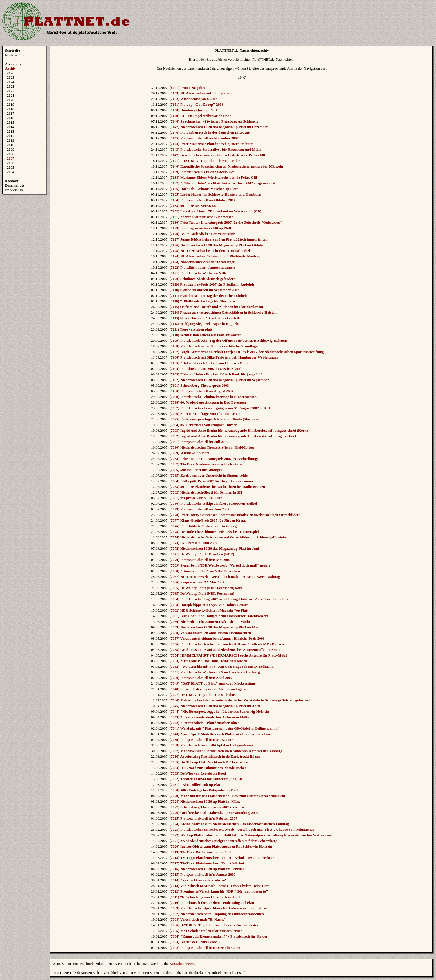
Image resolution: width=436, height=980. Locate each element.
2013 (10, 131)
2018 (10, 109)
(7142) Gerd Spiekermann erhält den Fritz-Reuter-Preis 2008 (217, 155)
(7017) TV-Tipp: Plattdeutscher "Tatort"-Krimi (207, 863)
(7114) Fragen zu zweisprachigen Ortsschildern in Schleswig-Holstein (223, 312)
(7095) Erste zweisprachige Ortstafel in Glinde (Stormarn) (215, 419)
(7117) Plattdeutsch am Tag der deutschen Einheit (208, 295)
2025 (10, 77)
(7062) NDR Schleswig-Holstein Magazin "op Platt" (210, 610)
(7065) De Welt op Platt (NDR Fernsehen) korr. (206, 588)
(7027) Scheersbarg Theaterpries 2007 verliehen (207, 807)
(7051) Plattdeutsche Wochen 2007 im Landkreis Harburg (215, 672)
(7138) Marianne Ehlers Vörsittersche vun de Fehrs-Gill (213, 177)
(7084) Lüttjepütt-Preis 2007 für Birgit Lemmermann (211, 481)
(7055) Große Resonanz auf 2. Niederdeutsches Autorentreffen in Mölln (225, 650)
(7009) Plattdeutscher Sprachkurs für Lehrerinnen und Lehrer (218, 908)
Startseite (12, 50)
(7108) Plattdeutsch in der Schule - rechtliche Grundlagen (214, 346)
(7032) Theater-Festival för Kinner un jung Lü (206, 779)
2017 (10, 113)
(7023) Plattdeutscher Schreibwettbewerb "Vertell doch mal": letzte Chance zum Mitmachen (242, 829)
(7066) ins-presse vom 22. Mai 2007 (197, 582)
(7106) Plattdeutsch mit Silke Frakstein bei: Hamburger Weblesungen (224, 357)
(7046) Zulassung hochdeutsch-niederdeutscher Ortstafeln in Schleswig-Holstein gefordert (240, 700)
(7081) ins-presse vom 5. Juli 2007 (196, 498)
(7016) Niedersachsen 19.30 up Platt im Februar (207, 869)
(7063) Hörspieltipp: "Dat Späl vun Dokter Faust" (209, 605)
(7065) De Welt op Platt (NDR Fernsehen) (202, 593)
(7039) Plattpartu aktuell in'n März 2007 (201, 739)
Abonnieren (14, 64)
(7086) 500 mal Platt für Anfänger (196, 470)
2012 (10, 136)
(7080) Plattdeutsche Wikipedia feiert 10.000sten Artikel (213, 503)
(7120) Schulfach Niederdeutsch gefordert (202, 279)
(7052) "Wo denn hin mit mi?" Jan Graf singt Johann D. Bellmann (222, 666)
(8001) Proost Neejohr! (187, 87)
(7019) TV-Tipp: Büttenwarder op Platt (200, 852)
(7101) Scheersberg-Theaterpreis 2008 (199, 385)
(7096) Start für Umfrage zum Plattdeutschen (205, 413)
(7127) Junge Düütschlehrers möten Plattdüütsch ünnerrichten (219, 239)
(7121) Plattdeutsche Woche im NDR (198, 273)
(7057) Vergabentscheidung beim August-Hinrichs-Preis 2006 (217, 638)
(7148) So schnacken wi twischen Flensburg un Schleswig (214, 121)
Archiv (10, 68)
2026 (10, 73)
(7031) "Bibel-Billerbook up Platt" (197, 784)
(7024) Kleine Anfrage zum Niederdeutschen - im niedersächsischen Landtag (229, 824)
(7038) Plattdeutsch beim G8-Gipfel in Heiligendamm (211, 745)
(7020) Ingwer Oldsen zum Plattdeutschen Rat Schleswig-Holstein (221, 846)
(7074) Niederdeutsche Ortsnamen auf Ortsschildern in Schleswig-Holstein (228, 537)
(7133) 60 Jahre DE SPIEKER (193, 205)
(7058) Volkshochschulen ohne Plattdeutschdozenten (210, 633)
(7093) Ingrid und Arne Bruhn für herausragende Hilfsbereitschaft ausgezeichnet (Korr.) (239, 430)
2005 (10, 167)
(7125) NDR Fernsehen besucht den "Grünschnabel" (211, 250)
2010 (10, 145)
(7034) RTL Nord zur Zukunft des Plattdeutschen (208, 768)
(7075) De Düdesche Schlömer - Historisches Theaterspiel (214, 531)
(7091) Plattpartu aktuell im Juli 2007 (199, 442)
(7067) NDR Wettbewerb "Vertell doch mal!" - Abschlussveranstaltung (225, 576)
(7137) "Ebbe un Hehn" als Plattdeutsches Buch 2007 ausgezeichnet (222, 183)
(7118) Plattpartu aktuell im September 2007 (204, 290)
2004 (10, 172)
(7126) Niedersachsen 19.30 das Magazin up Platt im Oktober (217, 245)
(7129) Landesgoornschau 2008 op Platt (200, 228)
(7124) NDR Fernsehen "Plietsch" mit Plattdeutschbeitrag (215, 256)
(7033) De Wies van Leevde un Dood (198, 773)
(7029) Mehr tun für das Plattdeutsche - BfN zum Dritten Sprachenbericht (227, 796)
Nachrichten (14, 55)
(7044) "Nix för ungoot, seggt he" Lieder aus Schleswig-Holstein (219, 711)
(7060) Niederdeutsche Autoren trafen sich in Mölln (210, 621)
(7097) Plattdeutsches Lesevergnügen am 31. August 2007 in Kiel (220, 408)
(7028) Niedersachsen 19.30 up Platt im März (205, 801)
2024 (10, 82)
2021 (10, 95)
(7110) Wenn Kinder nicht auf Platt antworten (205, 335)
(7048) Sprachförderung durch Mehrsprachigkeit (208, 689)
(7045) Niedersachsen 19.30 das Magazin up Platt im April (215, 706)
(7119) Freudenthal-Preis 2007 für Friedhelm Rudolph (212, 284)
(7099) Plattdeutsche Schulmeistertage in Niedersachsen (213, 397)
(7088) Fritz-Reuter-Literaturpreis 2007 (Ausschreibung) (214, 458)
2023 (10, 86)
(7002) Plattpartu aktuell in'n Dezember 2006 (205, 947)
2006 (10, 163)
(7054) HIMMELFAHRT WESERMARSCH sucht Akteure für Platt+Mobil (228, 655)
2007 (10, 158)
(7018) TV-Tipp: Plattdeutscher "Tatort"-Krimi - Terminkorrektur (222, 857)
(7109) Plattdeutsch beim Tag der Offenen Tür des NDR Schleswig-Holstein (228, 340)
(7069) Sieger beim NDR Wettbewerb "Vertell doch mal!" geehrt (220, 565)
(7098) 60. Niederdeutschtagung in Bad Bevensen (208, 402)
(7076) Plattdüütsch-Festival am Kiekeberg (203, 526)
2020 (10, 100)
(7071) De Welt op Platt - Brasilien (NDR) (202, 554)
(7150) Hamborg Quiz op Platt (193, 110)
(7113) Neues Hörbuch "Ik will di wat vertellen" (207, 318)
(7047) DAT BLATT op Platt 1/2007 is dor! (203, 694)
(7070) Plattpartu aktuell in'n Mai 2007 (200, 560)
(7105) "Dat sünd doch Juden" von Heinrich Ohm (209, 363)
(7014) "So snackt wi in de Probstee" (198, 880)
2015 (10, 122)
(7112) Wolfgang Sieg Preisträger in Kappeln (204, 324)
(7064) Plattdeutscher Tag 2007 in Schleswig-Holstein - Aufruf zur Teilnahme (229, 599)
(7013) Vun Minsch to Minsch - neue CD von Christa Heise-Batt (219, 886)
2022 (10, 91)
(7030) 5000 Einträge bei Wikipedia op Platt (204, 790)
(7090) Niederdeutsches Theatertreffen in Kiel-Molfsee (212, 447)
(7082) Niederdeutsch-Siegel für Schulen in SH (206, 492)
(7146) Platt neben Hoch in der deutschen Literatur (210, 132)
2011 (10, 140)
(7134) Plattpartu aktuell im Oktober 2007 (202, 200)
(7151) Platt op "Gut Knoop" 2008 (196, 104)
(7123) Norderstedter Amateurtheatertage (202, 262)
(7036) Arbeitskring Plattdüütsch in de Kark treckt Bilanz (215, 756)
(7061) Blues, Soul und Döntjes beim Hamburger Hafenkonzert (219, 616)
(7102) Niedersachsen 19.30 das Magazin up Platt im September (219, 380)
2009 (10, 149)
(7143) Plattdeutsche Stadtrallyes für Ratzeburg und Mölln (215, 149)
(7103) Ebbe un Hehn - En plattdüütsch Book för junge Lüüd (217, 374)
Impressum (14, 190)
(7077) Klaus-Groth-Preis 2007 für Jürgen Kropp (208, 520)
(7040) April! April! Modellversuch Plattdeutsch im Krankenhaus (221, 734)
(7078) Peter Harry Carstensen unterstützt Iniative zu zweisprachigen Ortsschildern (235, 515)
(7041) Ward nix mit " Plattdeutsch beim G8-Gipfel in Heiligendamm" (225, 728)
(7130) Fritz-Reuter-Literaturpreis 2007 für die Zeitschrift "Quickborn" (226, 222)
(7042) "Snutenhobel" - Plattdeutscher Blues (204, 723)
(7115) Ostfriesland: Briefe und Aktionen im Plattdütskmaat (216, 307)
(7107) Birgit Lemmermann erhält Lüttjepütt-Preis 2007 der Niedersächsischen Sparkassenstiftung (247, 352)
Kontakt (11, 181)
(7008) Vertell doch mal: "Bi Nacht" (198, 919)
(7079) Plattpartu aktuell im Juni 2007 (199, 509)
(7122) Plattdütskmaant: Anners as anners (202, 267)
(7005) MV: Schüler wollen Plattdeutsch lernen (206, 931)
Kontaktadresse (182, 963)
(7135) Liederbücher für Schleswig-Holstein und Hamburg (215, 194)
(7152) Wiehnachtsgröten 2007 (193, 99)
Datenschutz (14, 185)
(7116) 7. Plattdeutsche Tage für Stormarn (202, 301)
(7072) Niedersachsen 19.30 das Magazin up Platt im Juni (214, 548)
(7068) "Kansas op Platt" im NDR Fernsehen (205, 571)
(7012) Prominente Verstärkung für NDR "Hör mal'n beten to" (219, 891)
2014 (10, 127)
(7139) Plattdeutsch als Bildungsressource (202, 172)
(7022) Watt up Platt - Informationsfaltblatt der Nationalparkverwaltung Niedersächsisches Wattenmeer (251, 835)
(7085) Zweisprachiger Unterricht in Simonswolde (209, 475)
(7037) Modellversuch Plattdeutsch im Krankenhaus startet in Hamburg (226, 751)
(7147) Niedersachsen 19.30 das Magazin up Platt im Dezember (219, 127)
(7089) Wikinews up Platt (189, 453)
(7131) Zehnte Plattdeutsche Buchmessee (201, 217)
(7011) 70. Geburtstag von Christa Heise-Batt (205, 897)
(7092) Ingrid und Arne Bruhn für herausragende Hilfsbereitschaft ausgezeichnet (233, 436)
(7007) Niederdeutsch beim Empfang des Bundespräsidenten (217, 914)
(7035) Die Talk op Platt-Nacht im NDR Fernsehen (209, 762)
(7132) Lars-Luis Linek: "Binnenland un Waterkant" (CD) (215, 211)
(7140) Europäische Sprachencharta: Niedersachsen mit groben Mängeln (226, 166)
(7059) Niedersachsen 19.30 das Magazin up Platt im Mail (214, 627)
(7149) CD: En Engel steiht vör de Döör (200, 116)
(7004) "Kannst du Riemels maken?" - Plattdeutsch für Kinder (219, 936)
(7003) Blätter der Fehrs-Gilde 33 (195, 942)
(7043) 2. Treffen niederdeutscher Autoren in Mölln (209, 717)
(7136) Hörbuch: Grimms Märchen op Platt (204, 189)
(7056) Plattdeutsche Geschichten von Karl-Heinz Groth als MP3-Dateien (227, 644)
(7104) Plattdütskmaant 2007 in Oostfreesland (205, 368)
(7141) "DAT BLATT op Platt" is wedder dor (205, 161)
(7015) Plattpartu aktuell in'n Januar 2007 (202, 874)
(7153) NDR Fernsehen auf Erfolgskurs (200, 93)
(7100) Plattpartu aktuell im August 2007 (201, 391)
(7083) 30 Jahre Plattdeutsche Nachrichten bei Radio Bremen (217, 487)
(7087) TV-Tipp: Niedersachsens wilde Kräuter (206, 464)
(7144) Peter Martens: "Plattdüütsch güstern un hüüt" (212, 144)
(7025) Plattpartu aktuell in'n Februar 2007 (203, 818)
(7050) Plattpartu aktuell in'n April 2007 (201, 678)
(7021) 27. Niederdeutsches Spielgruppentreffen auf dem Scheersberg (223, 841)
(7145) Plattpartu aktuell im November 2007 (204, 138)
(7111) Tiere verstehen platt (191, 329)
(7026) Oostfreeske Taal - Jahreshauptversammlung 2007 (214, 813)
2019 (10, 104)
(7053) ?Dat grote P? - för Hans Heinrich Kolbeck (208, 661)
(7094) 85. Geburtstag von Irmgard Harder (203, 425)
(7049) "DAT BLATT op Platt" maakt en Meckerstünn (212, 683)
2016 (10, 118)
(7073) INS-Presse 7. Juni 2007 (193, 543)
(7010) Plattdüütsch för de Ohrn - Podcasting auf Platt (212, 902)
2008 (10, 154)
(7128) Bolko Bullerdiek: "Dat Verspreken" (203, 234)
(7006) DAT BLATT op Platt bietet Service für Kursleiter (214, 925)
